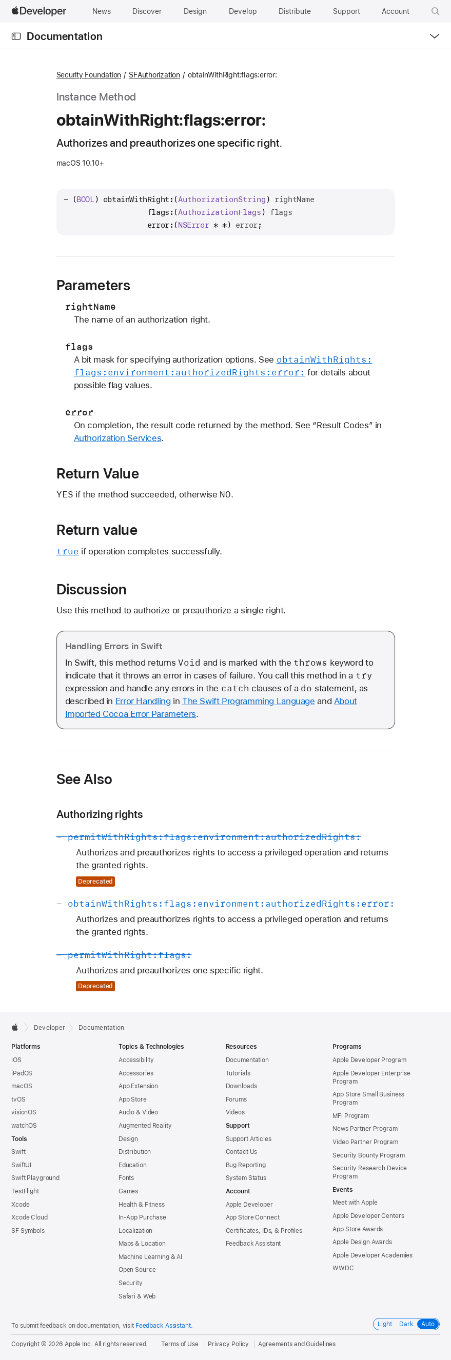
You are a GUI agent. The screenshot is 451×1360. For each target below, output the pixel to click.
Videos (235, 1112)
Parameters (93, 285)
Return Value (97, 473)
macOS (21, 1086)
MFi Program (350, 1115)
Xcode (20, 1204)
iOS (16, 1060)
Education (133, 1165)
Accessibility (136, 1060)
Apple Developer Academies (372, 1255)
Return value (97, 530)
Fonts (126, 1178)
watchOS (24, 1125)
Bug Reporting (246, 1165)
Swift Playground (35, 1178)
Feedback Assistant (253, 1243)
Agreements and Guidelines (297, 1344)
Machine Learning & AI (150, 1257)
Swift (18, 1151)
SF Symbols (28, 1230)
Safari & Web (137, 1296)
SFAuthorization (154, 75)
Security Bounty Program (368, 1155)
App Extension (138, 1086)
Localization (136, 1230)
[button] (435, 11)
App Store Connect (253, 1217)
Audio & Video (138, 1112)
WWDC (343, 1268)
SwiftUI (21, 1165)
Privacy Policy (228, 1344)
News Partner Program (365, 1128)
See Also (84, 779)
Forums (236, 1099)
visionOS (23, 1112)
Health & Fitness (142, 1204)
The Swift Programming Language (248, 701)
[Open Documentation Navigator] (16, 36)
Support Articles (248, 1139)
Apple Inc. (79, 1344)
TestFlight (25, 1191)
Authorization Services (118, 438)
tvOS (18, 1099)
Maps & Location (142, 1243)
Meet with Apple (354, 1202)
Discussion (91, 589)
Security (131, 1283)
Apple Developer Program (369, 1060)
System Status (246, 1178)
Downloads (241, 1086)
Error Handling (143, 701)
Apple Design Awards (362, 1242)
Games (128, 1191)
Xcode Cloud (29, 1217)
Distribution (135, 1151)
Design (128, 1139)
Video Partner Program (365, 1142)
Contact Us (242, 1151)
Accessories (136, 1073)
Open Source (137, 1269)
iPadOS (21, 1073)
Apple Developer (249, 1204)
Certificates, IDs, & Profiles (264, 1230)
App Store (133, 1099)
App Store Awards (357, 1229)
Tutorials (238, 1073)
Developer (49, 1027)
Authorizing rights (99, 814)
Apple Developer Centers (368, 1215)
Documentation (65, 36)
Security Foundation (89, 75)
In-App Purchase (142, 1217)
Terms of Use (180, 1344)
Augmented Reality (145, 1125)
